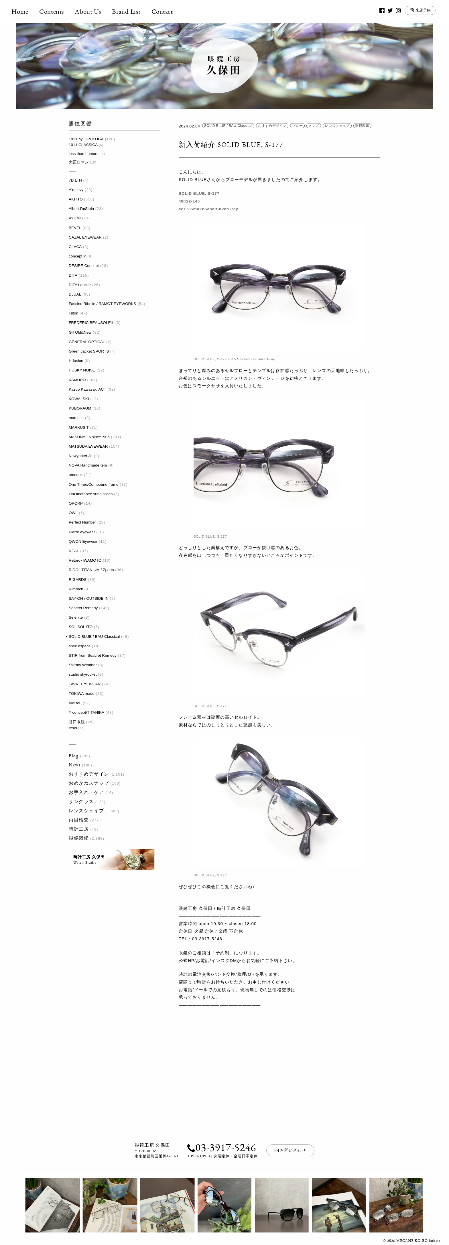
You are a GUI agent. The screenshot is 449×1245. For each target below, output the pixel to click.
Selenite (76, 617)
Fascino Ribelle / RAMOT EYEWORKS (102, 304)
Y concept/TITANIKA (86, 712)
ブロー (297, 126)
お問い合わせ (290, 1150)
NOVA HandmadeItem (88, 465)
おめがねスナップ (89, 783)
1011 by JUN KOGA (86, 139)
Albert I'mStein (81, 208)
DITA (73, 275)
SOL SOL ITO (80, 627)
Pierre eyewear (82, 532)
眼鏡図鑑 (79, 838)
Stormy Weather (83, 665)
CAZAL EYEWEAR (85, 237)
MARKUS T (79, 427)
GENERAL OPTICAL (87, 342)
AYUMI (75, 218)
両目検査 (79, 820)
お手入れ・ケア (86, 792)
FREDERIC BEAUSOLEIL (91, 322)
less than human (83, 154)
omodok (75, 475)
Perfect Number (82, 522)
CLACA (75, 247)
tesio (73, 728)
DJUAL (75, 294)
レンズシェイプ (86, 811)
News (74, 765)
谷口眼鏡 (77, 722)
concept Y (77, 256)
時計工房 (79, 829)
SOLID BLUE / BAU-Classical (94, 636)
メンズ (313, 126)
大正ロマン (79, 162)
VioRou (75, 703)
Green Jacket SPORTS (89, 351)
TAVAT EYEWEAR (85, 684)
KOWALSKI (79, 399)
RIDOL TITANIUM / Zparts (91, 570)
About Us (93, 11)
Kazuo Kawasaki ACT (87, 389)
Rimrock (76, 589)
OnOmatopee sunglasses (91, 494)
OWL (73, 513)
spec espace (79, 646)
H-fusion (76, 361)
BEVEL (75, 228)
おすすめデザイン (89, 774)
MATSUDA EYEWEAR (88, 446)
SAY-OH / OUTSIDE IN (89, 598)
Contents (56, 11)
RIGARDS (77, 579)
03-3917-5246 (221, 1147)
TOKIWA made (81, 693)
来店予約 (419, 11)
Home (24, 11)
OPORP (76, 503)
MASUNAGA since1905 (89, 437)
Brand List (131, 11)
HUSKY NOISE (82, 370)
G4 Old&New (80, 332)
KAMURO (77, 380)
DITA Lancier (80, 285)
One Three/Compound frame (94, 484)
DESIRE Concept (84, 265)
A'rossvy (76, 190)
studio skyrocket (83, 674)
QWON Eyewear (83, 541)
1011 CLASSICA (83, 145)
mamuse (76, 418)
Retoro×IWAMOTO (85, 560)
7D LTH (75, 180)
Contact (167, 11)
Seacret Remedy (83, 608)
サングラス (81, 801)
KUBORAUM (80, 408)
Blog (73, 756)
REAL (74, 551)
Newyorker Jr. (80, 456)
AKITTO (76, 199)
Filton (73, 313)
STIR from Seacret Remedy (93, 655)
